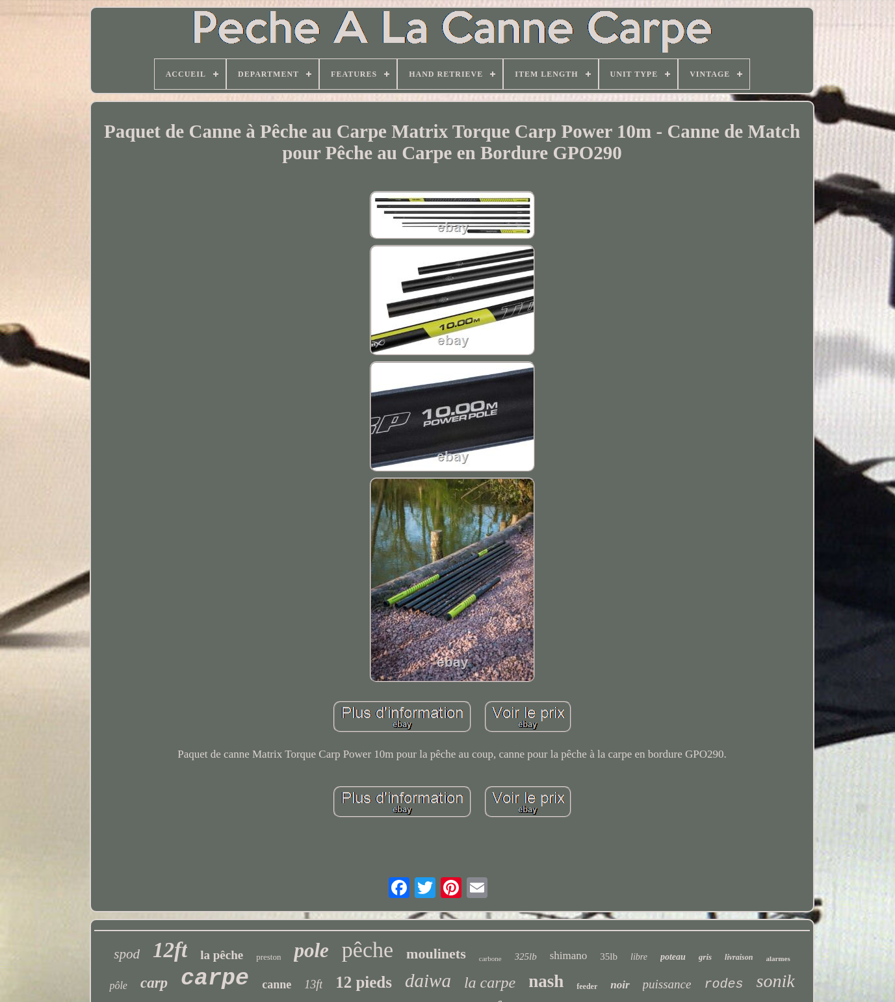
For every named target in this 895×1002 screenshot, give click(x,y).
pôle (118, 985)
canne (276, 984)
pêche (367, 950)
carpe (215, 979)
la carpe (489, 982)
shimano (569, 955)
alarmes (778, 958)
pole (311, 950)
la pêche (221, 955)
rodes (723, 984)
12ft (170, 950)
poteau (673, 957)
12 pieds (363, 982)
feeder (587, 986)
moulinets (436, 953)
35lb (608, 956)
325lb (526, 956)
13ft (313, 984)
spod (127, 954)
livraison (739, 957)
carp (154, 983)
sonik (776, 981)
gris (705, 957)
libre (638, 957)
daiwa (428, 980)
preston (268, 957)
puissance (667, 984)
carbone (490, 958)
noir (619, 985)
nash (546, 981)
